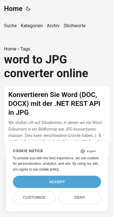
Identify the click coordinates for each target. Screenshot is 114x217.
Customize (34, 197)
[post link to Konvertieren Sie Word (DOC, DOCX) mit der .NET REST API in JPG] (57, 122)
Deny (79, 197)
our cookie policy (46, 169)
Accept (57, 182)
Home (13, 9)
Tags (25, 49)
